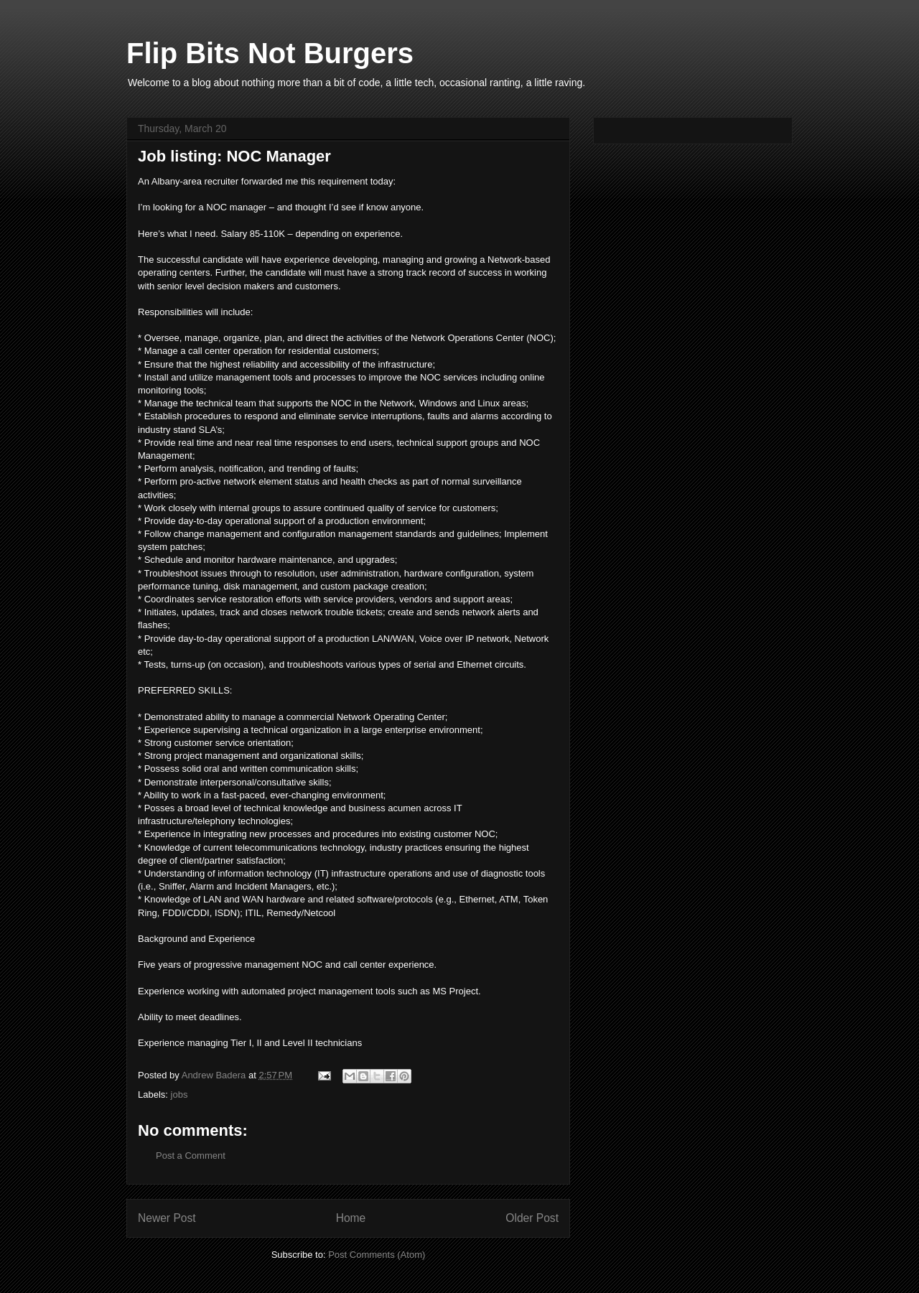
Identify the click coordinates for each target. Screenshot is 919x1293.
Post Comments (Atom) (376, 1254)
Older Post (532, 1218)
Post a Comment (190, 1155)
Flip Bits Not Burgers (270, 53)
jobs (179, 1094)
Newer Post (167, 1218)
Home (351, 1218)
